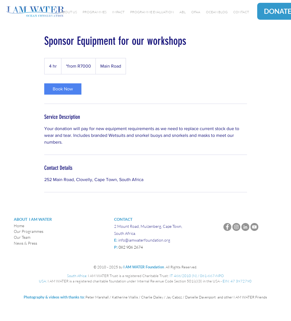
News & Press (25, 243)
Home (19, 225)
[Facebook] (227, 227)
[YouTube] (254, 227)
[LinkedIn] (245, 227)
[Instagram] (236, 227)
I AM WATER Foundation (143, 267)
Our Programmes (28, 231)
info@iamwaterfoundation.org (144, 240)
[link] (62, 89)
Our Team (22, 237)
